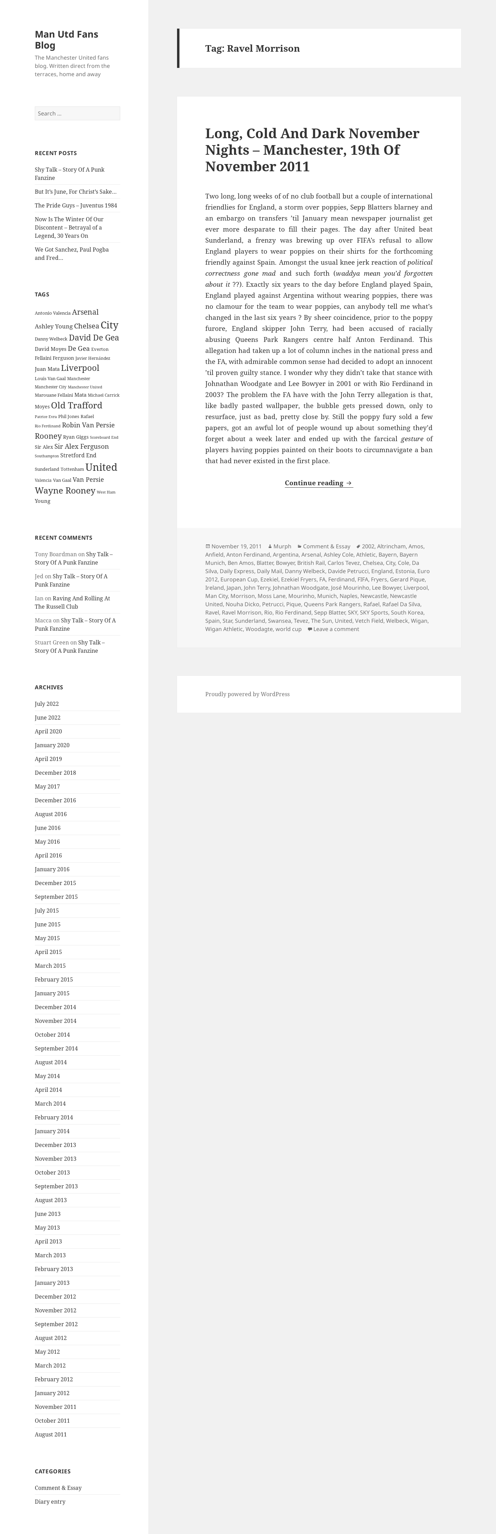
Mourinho (301, 596)
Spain (212, 620)
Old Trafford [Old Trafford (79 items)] (76, 405)
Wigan (419, 620)
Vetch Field (369, 620)
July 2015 (47, 910)
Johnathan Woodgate (300, 587)
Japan (234, 587)
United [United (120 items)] (101, 467)
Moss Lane (272, 596)
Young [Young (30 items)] (42, 500)
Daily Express (237, 571)
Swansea (279, 620)
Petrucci (272, 604)
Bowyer (285, 563)
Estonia (405, 571)
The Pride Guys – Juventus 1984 (76, 205)
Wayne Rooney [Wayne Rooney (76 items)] (65, 490)
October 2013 (52, 1172)
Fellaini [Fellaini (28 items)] (43, 358)
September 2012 (56, 1324)
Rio (268, 612)
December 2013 (55, 1145)
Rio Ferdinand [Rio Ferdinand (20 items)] (48, 426)
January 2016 (52, 869)
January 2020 (52, 745)
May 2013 (47, 1227)
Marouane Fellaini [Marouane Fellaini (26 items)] (54, 395)
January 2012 (52, 1393)
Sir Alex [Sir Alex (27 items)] (44, 447)
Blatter (265, 563)
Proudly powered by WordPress (247, 694)
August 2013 (51, 1200)
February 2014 (54, 1117)
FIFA (363, 579)
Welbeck (397, 620)
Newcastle (373, 596)
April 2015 (48, 952)
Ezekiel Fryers (299, 579)
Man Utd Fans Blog (66, 39)
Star (227, 620)
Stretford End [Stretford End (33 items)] (78, 455)
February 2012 (54, 1379)
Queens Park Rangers (332, 604)
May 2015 (47, 938)
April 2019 (48, 759)
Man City (216, 596)
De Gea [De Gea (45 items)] (79, 348)
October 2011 (52, 1420)
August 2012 (51, 1338)
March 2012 (50, 1365)
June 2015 (48, 924)
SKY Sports (374, 612)
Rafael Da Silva (401, 604)
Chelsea (373, 563)
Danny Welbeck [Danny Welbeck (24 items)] (51, 339)
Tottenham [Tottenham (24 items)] (72, 469)
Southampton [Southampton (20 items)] (47, 456)
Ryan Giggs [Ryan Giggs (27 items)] (76, 437)
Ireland (214, 587)
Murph (282, 546)
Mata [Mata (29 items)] (80, 394)
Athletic (366, 554)
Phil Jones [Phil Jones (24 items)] (68, 416)
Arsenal (311, 554)
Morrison (242, 596)
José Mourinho (350, 587)
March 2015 (50, 965)
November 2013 (55, 1158)
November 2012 (55, 1310)
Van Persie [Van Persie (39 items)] (88, 479)
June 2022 (48, 717)
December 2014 (55, 1007)
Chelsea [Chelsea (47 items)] (86, 326)
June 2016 (48, 828)
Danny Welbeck (305, 571)
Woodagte (259, 629)
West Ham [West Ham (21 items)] (106, 492)
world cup (289, 629)
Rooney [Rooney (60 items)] (48, 435)
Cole (403, 563)
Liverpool (416, 587)
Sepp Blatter (329, 612)
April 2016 (48, 855)
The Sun (321, 620)
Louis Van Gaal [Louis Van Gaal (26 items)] (50, 378)
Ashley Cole (338, 554)
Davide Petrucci (348, 571)
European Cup (239, 579)
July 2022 (47, 704)
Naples (349, 596)
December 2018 (55, 772)
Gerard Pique (407, 579)
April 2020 (48, 731)
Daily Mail (269, 571)
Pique (293, 604)
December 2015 (55, 883)
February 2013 (54, 1269)
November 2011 (55, 1407)
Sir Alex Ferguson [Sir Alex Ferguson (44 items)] (81, 446)
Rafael (371, 604)
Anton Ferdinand (248, 554)
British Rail (311, 563)
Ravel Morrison (241, 612)
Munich (327, 596)
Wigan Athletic (224, 629)
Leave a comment (336, 629)
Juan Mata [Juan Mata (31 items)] (47, 368)
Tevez (301, 620)
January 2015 (52, 993)
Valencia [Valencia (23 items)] (43, 480)
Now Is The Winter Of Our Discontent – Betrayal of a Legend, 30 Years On (69, 227)
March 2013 (50, 1255)
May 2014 (47, 1076)
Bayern (388, 554)
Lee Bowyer (386, 587)
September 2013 (56, 1186)
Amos (416, 546)
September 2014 (56, 1048)
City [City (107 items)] (109, 324)
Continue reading (319, 482)
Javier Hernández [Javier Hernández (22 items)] (92, 358)
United (343, 620)
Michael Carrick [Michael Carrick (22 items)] (104, 395)
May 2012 (47, 1351)
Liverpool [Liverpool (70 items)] (80, 367)
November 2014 (55, 1021)
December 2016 (55, 800)
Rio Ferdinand (293, 612)
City (390, 563)
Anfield (214, 554)
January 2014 (52, 1131)
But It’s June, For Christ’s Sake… (76, 191)
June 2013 (48, 1214)
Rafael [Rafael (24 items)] (87, 416)
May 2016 (47, 841)
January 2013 (52, 1283)
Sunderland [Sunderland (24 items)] (47, 469)
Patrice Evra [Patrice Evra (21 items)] (46, 416)
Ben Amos (241, 563)
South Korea (407, 612)
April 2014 (48, 1090)
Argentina (286, 554)
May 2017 (47, 786)
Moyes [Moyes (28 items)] (42, 406)
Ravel (212, 612)
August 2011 (51, 1434)
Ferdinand (341, 579)
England (382, 571)
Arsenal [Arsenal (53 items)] (85, 312)
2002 (368, 546)
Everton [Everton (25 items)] (99, 349)
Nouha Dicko (242, 604)
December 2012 (55, 1296)
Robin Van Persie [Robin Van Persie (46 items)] (88, 424)
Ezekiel (269, 579)
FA (322, 579)
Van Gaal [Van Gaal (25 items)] (62, 480)
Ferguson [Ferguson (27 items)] (63, 358)
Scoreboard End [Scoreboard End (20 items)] (104, 437)
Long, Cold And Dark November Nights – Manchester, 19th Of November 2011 (312, 149)
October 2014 (52, 1034)
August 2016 (51, 814)
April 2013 (48, 1241)
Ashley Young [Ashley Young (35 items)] (54, 326)
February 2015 (54, 979)
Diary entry (50, 1501)
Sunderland (250, 620)
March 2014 (50, 1103)
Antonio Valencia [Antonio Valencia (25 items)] (53, 313)
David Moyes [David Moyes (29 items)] (50, 348)
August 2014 (51, 1062)
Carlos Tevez (344, 563)
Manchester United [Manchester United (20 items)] (85, 387)
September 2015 (56, 897)
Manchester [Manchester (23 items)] (78, 379)
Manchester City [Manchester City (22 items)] (50, 386)
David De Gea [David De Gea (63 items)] (94, 337)
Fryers (379, 579)
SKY (352, 612)
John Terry (257, 587)
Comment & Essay (58, 1488)
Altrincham (391, 546)
